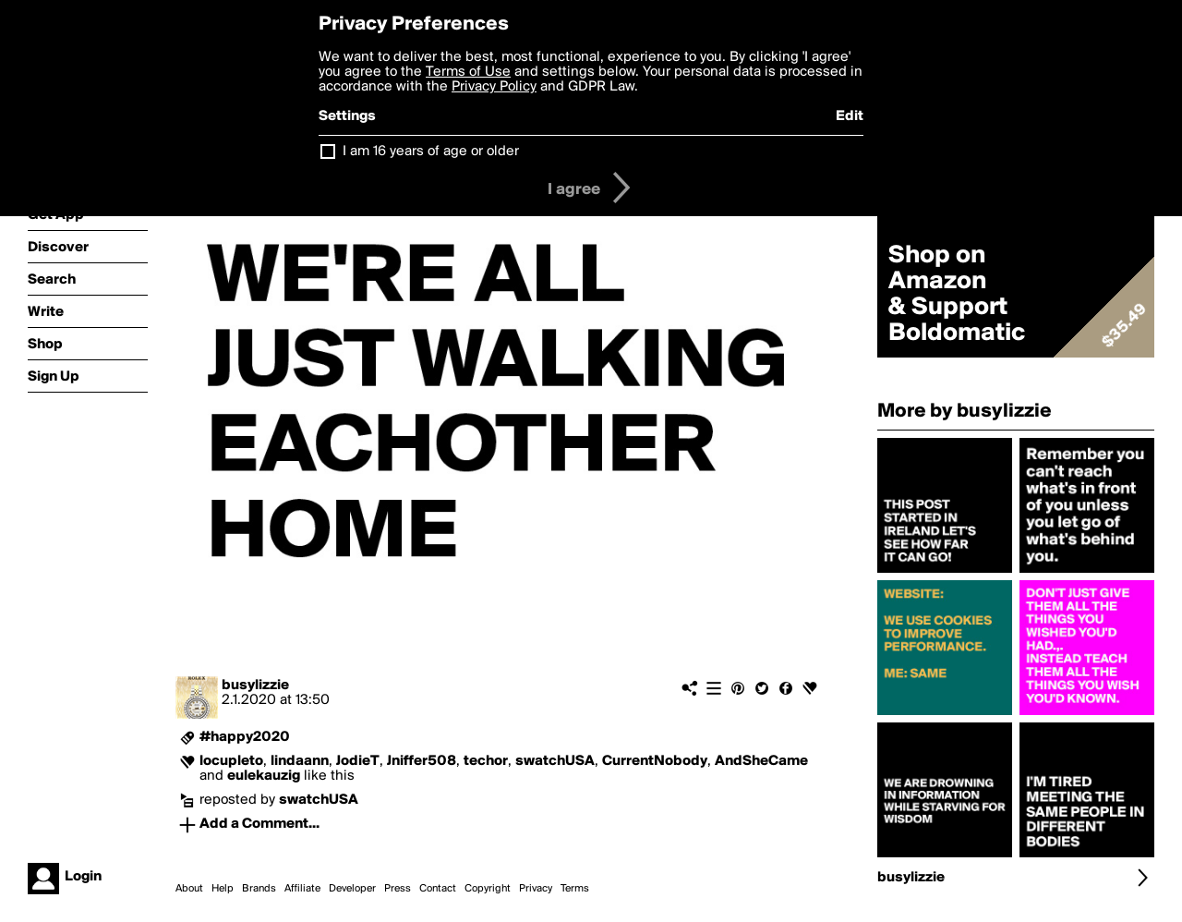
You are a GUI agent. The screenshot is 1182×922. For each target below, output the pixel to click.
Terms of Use (468, 72)
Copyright (487, 888)
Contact (437, 888)
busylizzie (255, 685)
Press (397, 888)
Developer (352, 888)
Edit (849, 116)
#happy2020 (244, 737)
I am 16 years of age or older (431, 151)
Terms (575, 888)
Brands (259, 888)
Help (222, 888)
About (189, 888)
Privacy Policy (494, 86)
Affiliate (302, 888)
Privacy (535, 888)
